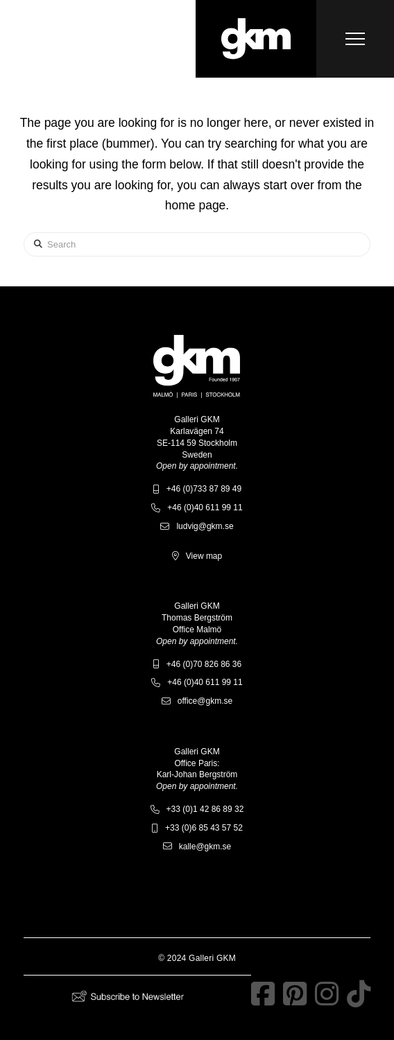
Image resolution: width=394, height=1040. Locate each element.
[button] (355, 39)
